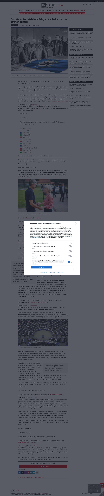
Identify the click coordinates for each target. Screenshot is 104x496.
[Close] (77, 223)
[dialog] (52, 248)
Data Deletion (44, 272)
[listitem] (52, 243)
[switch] (70, 246)
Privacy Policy (60, 272)
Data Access (52, 272)
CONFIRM (41, 267)
